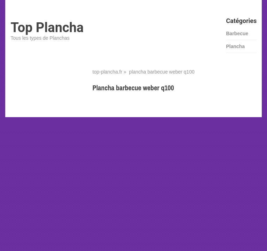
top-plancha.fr (107, 72)
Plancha (235, 46)
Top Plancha (46, 27)
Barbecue (237, 33)
